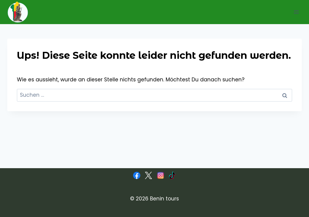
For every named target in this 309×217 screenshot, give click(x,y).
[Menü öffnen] (296, 12)
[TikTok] (172, 175)
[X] (148, 175)
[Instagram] (160, 175)
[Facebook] (137, 175)
